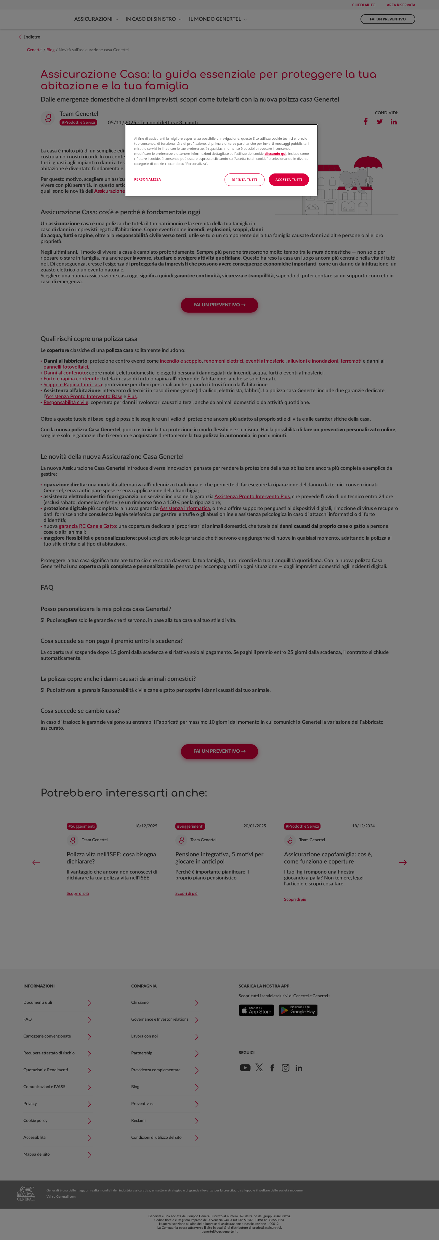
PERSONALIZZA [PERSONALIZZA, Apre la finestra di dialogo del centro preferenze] (147, 179)
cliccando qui (275, 153)
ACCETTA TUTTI (288, 179)
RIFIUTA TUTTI (244, 179)
